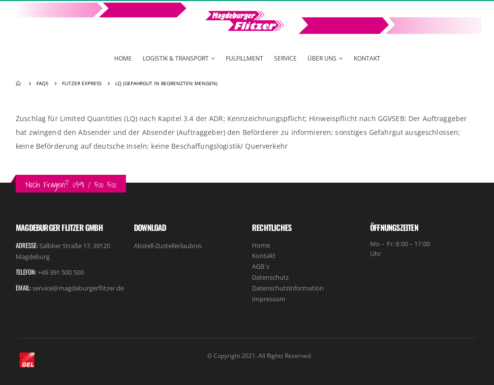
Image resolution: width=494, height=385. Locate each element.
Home (123, 58)
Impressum (268, 298)
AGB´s (260, 266)
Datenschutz (270, 277)
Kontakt (367, 58)
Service (285, 58)
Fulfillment (244, 58)
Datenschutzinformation (288, 288)
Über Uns (322, 58)
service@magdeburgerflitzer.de (78, 288)
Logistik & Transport (176, 58)
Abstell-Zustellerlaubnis (168, 245)
